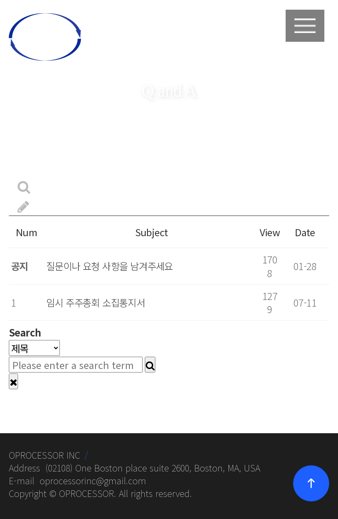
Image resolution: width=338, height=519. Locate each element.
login (256, 34)
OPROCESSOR (86, 493)
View (270, 232)
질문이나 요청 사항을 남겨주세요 (109, 266)
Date (305, 232)
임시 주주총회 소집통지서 (95, 302)
